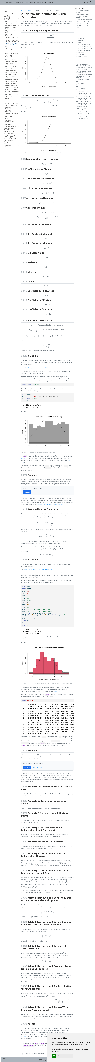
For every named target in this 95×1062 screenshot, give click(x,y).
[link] (9, 2)
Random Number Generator (82, 57)
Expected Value (82, 36)
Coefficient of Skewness (84, 44)
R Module (80, 52)
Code (24, 48)
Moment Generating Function (83, 16)
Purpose (80, 122)
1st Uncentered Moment (84, 20)
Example (80, 54)
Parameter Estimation (83, 50)
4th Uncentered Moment (84, 26)
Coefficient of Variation (84, 48)
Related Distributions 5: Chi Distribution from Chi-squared (84, 113)
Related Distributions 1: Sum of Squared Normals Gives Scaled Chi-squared (84, 94)
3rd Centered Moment (83, 32)
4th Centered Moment (83, 34)
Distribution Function (83, 14)
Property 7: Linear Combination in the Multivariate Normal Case (83, 89)
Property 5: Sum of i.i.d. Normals (84, 80)
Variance (80, 38)
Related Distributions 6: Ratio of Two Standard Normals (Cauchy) (84, 118)
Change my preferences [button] (65, 1056)
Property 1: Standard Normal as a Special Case (83, 64)
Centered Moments (82, 28)
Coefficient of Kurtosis (83, 46)
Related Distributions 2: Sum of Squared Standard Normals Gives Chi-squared (84, 99)
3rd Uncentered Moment (84, 24)
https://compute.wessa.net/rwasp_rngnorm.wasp (39, 569)
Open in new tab (37, 492)
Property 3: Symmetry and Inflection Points (83, 71)
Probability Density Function (82, 11)
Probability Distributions (28, 11)
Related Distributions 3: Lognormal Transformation (84, 104)
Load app (27, 492)
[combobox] (91, 2)
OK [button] (54, 1056)
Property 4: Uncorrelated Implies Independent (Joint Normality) (84, 76)
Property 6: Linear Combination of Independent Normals (84, 84)
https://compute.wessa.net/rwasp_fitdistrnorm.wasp (40, 368)
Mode (79, 42)
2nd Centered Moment (83, 30)
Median (79, 40)
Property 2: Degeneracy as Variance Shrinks (84, 68)
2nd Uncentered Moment (84, 22)
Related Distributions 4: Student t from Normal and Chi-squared (84, 108)
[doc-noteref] (53, 582)
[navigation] (18, 13)
